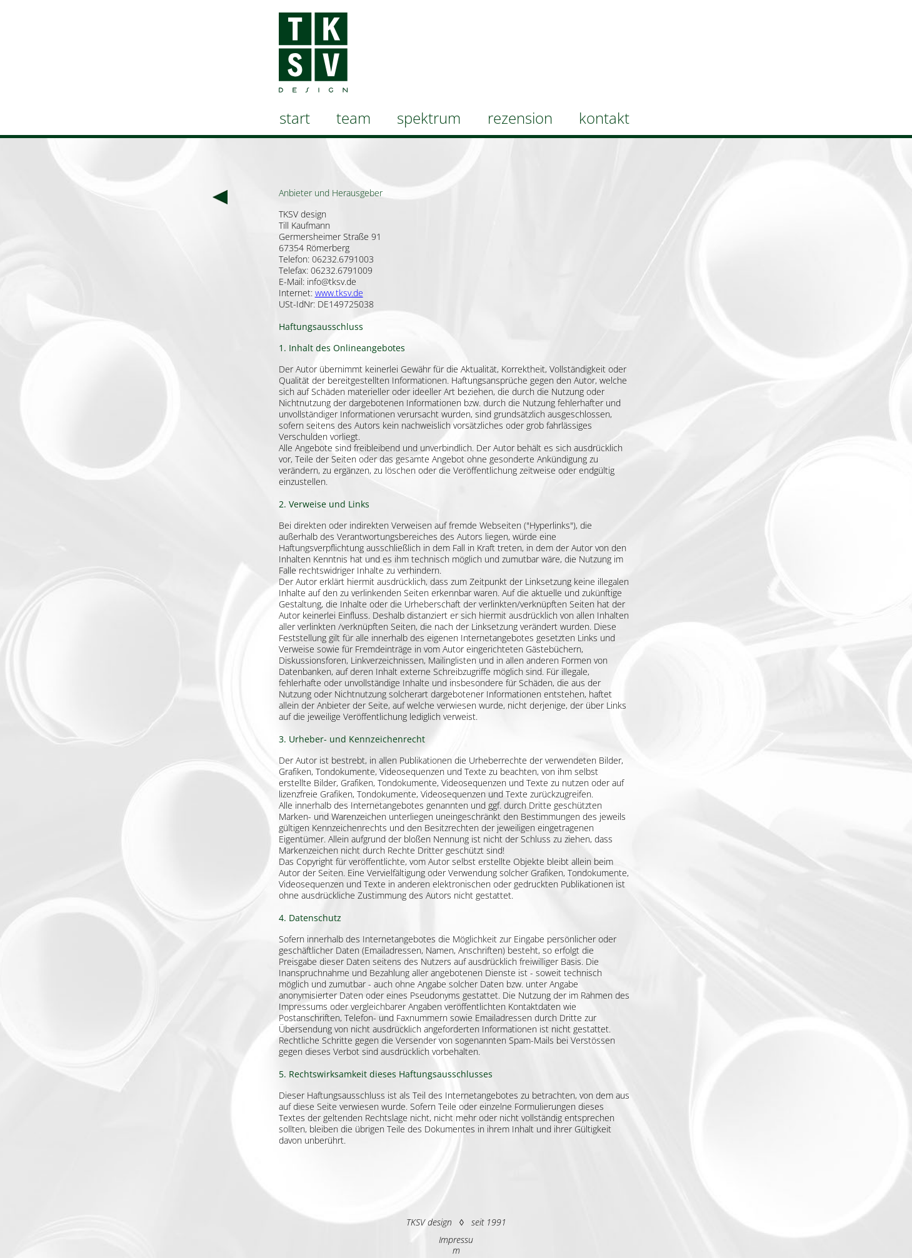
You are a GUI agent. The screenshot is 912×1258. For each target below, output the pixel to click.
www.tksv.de (339, 292)
